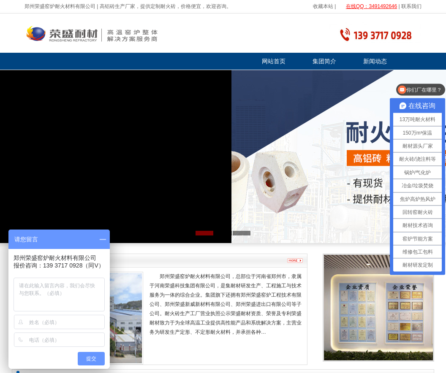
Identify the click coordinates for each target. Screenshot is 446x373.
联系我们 (411, 6)
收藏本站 (323, 6)
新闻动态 (375, 61)
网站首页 (274, 61)
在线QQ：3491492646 (371, 6)
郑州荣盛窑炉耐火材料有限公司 (59, 6)
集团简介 (324, 61)
